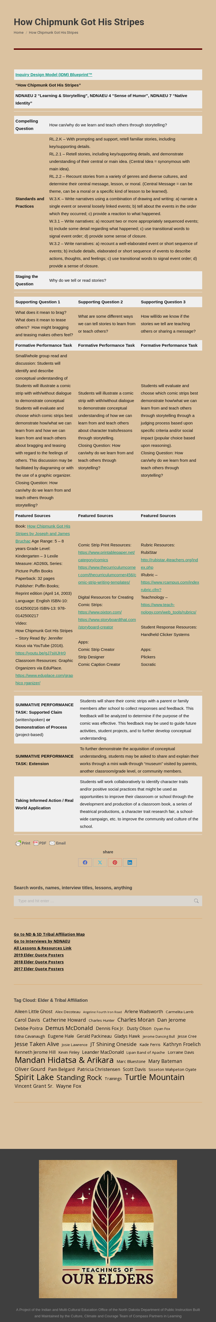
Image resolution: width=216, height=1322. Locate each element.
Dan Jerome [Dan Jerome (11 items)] (171, 1019)
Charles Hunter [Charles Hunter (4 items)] (102, 1020)
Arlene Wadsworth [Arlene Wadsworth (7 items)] (144, 1011)
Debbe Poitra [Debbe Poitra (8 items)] (29, 1028)
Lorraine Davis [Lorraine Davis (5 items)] (181, 1052)
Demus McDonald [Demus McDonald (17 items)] (69, 1027)
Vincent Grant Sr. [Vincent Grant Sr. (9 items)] (34, 1086)
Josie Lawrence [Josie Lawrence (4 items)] (75, 1044)
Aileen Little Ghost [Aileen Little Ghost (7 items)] (33, 1011)
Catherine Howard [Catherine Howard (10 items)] (64, 1019)
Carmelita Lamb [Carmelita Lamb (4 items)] (180, 1011)
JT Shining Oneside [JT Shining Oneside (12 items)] (113, 1044)
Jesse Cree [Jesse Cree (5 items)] (187, 1036)
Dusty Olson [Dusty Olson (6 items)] (139, 1028)
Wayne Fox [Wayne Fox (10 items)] (68, 1086)
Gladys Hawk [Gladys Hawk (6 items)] (127, 1036)
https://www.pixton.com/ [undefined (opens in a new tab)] (100, 612)
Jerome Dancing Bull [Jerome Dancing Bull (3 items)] (159, 1036)
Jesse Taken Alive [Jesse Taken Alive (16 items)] (37, 1044)
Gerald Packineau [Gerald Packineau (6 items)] (94, 1036)
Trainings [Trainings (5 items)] (113, 1078)
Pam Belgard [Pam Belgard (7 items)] (61, 1069)
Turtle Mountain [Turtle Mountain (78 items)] (155, 1076)
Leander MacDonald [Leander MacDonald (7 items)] (103, 1052)
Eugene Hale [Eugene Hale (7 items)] (61, 1036)
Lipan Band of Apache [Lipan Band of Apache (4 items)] (146, 1052)
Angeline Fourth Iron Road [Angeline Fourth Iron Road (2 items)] (102, 1012)
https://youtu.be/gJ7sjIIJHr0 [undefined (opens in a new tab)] (40, 653)
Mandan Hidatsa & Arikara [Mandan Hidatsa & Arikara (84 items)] (64, 1060)
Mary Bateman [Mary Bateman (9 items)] (165, 1061)
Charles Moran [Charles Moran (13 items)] (135, 1019)
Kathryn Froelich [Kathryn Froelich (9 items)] (182, 1044)
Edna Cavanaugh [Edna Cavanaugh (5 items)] (30, 1036)
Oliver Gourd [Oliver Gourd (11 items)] (30, 1068)
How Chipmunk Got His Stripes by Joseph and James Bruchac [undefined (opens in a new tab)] (42, 533)
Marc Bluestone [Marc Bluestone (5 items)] (131, 1061)
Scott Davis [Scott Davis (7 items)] (134, 1069)
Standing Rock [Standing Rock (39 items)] (79, 1077)
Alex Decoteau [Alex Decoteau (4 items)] (67, 1011)
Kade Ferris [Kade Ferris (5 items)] (149, 1044)
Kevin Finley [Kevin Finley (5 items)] (68, 1052)
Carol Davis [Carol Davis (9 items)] (27, 1019)
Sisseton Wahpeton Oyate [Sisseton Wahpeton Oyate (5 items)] (172, 1069)
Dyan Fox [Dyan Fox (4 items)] (162, 1028)
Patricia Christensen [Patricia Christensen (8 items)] (98, 1069)
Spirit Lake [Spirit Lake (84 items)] (34, 1077)
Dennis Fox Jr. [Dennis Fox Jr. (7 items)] (110, 1028)
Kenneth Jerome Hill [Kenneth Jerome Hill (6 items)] (35, 1052)
